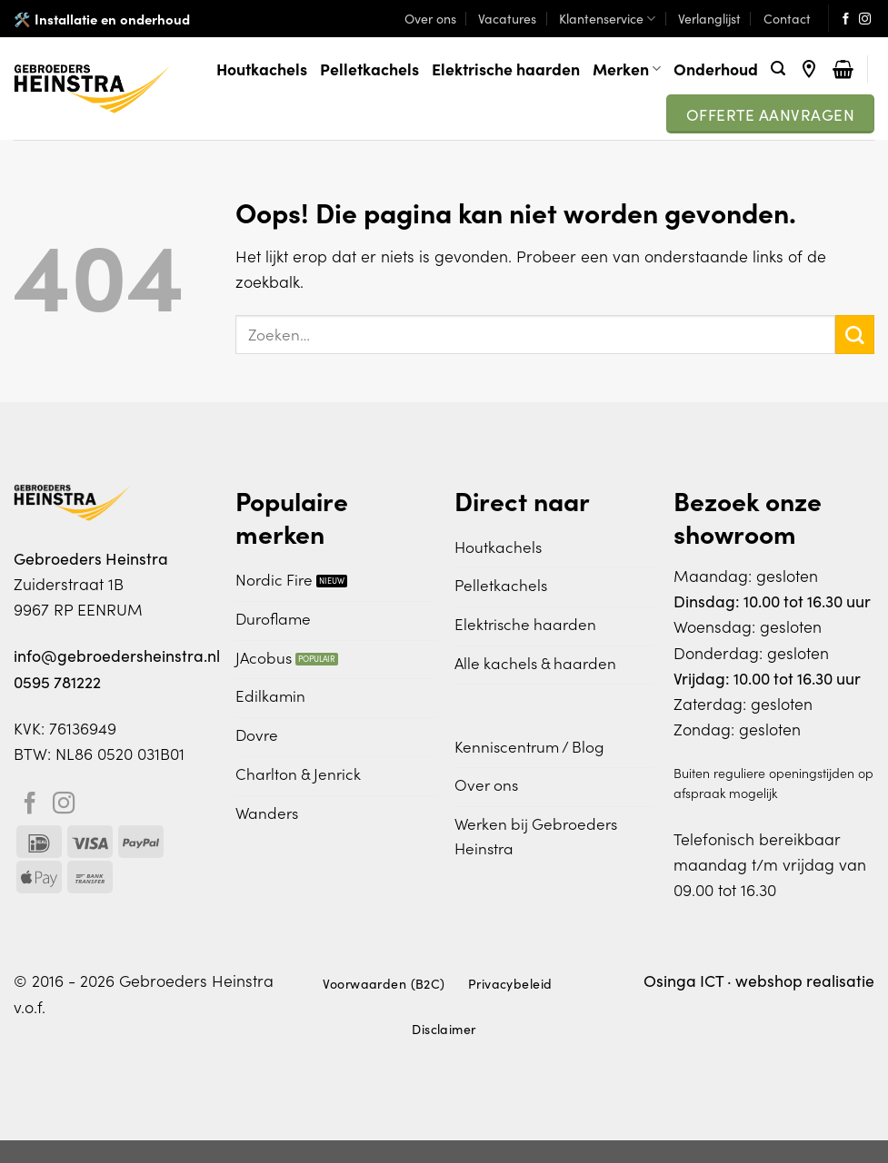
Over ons (430, 18)
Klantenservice (607, 18)
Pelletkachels (369, 68)
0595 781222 (57, 681)
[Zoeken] (778, 68)
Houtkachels (261, 68)
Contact (787, 18)
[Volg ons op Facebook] (846, 19)
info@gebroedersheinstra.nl (117, 655)
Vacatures (507, 18)
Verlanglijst (709, 18)
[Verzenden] (854, 334)
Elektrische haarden (506, 68)
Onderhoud (715, 68)
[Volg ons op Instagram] (865, 19)
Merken (627, 68)
